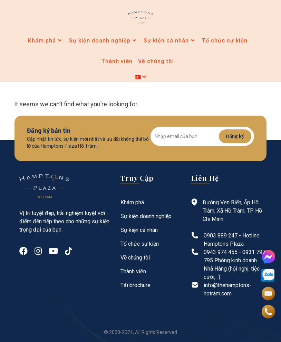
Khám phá (132, 202)
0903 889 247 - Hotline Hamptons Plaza (232, 239)
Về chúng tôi (135, 257)
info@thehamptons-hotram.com (227, 289)
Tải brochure (135, 285)
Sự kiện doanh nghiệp (146, 216)
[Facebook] (23, 251)
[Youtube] (53, 251)
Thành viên (133, 271)
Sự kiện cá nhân (139, 230)
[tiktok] (68, 251)
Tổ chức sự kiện (139, 244)
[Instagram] (38, 251)
